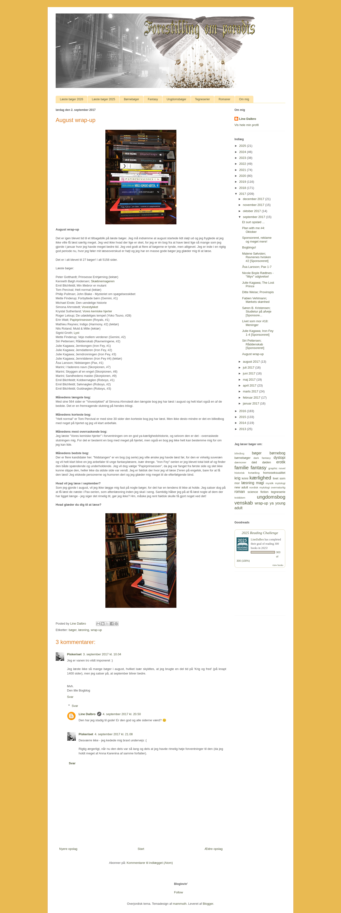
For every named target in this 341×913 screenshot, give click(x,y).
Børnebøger (131, 99)
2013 (243, 429)
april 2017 (250, 385)
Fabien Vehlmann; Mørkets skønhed (255, 300)
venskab (243, 502)
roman (239, 492)
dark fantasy (262, 457)
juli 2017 (249, 367)
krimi (245, 478)
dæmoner (240, 462)
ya (272, 503)
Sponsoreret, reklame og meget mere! (256, 239)
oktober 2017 (252, 211)
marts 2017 (251, 391)
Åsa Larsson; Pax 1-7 (256, 267)
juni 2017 (249, 373)
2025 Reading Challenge (260, 533)
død (254, 462)
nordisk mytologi (259, 487)
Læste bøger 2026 (71, 99)
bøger (72, 630)
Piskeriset (74, 654)
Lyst (76, 333)
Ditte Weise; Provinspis (258, 292)
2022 (243, 163)
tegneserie (278, 492)
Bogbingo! (249, 247)
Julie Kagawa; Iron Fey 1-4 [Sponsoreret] (257, 332)
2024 (243, 152)
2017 (243, 194)
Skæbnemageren (103, 281)
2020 (243, 176)
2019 (243, 181)
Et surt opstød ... (253, 222)
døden (266, 462)
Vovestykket (90, 307)
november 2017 (254, 205)
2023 (243, 158)
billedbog (239, 453)
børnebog (277, 453)
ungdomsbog (271, 497)
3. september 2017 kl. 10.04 (102, 654)
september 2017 (254, 217)
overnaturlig (278, 487)
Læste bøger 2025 (103, 99)
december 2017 (254, 199)
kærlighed (260, 477)
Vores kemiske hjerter (97, 311)
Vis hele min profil (246, 125)
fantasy (258, 467)
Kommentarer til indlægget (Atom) (150, 863)
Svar (70, 697)
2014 (243, 423)
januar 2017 (251, 403)
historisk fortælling (247, 472)
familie (241, 467)
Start (141, 849)
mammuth (180, 903)
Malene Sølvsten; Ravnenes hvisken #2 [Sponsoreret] (256, 257)
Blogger (208, 903)
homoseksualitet (274, 472)
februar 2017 (252, 397)
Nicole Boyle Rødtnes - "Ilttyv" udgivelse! (258, 274)
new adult (241, 487)
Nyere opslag (68, 849)
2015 (243, 417)
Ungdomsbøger (176, 99)
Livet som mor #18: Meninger (255, 323)
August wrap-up (253, 354)
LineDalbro (257, 539)
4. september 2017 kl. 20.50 (122, 714)
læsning (83, 630)
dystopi (279, 458)
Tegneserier (202, 99)
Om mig (244, 99)
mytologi (280, 483)
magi (260, 483)
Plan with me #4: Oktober (253, 230)
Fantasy (153, 99)
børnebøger (242, 458)
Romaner (224, 99)
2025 (243, 146)
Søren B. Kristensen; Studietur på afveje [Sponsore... (256, 311)
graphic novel (276, 468)
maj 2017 (249, 379)
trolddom (239, 497)
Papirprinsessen (81, 320)
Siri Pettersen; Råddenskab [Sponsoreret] (253, 344)
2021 (243, 170)
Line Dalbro (87, 714)
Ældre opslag (213, 849)
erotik (280, 462)
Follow (178, 892)
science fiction (257, 492)
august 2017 (252, 361)
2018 (243, 188)
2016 (243, 411)
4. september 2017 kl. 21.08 (113, 734)
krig (237, 478)
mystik (270, 483)
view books (277, 565)
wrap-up (96, 630)
